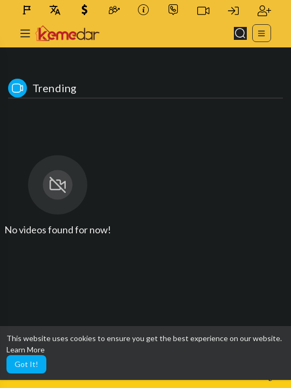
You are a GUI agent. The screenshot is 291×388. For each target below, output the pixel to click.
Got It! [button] (26, 364)
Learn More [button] (25, 349)
